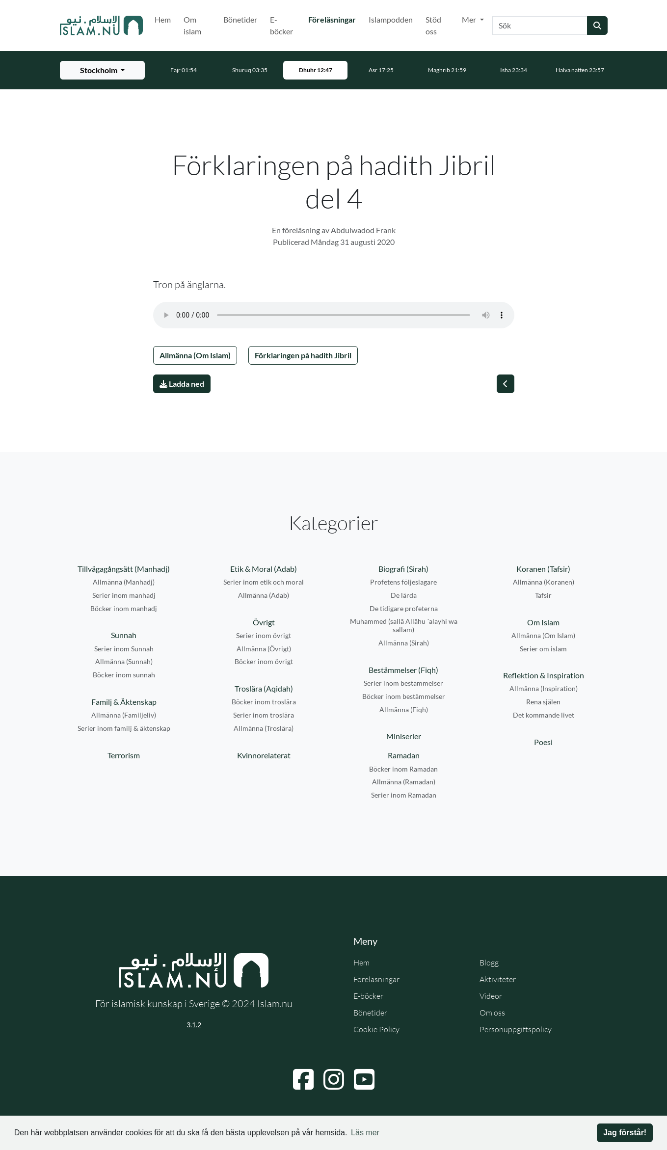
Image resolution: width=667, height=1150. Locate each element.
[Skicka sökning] (597, 25)
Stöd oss (433, 25)
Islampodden (391, 19)
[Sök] (539, 25)
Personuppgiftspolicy (516, 1029)
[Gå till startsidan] (101, 25)
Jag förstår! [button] (624, 1132)
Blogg (489, 962)
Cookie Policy (376, 1029)
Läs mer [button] (365, 1132)
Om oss (492, 1012)
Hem (163, 19)
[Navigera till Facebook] (303, 1079)
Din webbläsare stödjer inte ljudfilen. (333, 315)
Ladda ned (182, 383)
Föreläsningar (334, 18)
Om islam (192, 25)
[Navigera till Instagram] (333, 1079)
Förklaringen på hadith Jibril (303, 355)
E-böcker (281, 25)
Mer (470, 19)
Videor (491, 996)
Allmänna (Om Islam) (195, 355)
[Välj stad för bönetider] (102, 70)
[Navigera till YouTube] (364, 1079)
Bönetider (240, 19)
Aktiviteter (498, 979)
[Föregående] (505, 383)
